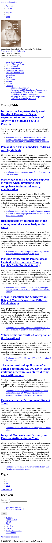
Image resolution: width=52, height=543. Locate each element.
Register (9, 12)
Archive (9, 77)
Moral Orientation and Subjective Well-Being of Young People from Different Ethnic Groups (25, 300)
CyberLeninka (11, 520)
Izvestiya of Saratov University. (13, 51)
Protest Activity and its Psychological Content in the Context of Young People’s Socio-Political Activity (24, 262)
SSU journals (11, 533)
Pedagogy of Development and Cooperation (28, 96)
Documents (10, 79)
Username (5, 500)
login (8, 17)
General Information (14, 62)
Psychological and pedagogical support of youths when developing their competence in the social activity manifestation (25, 184)
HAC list (9, 526)
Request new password (15, 509)
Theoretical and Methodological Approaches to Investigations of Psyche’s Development (29, 91)
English (9, 8)
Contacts (9, 83)
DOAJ (8, 522)
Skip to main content (9, 2)
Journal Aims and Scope (15, 64)
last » (8, 486)
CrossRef (9, 528)
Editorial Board (12, 66)
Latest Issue (10, 75)
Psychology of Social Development (24, 94)
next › (8, 483)
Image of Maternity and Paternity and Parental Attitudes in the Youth (24, 436)
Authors (9, 81)
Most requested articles (10, 537)
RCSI (8, 524)
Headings (9, 86)
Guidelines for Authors (15, 71)
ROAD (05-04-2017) (14, 531)
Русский (9, 6)
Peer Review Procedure (15, 73)
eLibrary (9, 518)
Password (5, 503)
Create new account (13, 507)
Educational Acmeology (20, 88)
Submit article (6, 490)
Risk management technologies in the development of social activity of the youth (24, 224)
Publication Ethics (13, 68)
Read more (27, 139)
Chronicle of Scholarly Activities (23, 99)
